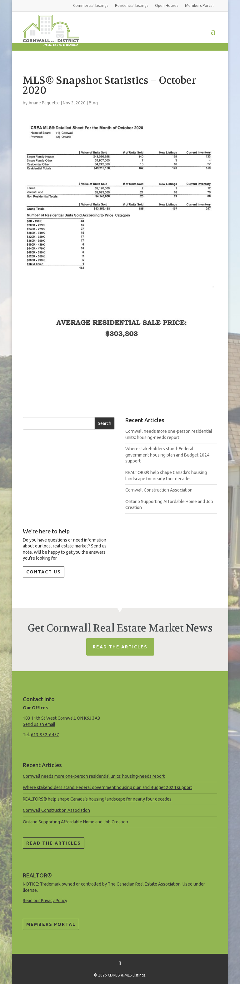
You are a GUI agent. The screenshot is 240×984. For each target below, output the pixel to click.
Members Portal (51, 924)
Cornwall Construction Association (158, 489)
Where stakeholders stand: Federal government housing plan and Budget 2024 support (167, 454)
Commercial (90, 5)
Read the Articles (53, 843)
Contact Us (43, 571)
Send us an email (39, 724)
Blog (93, 102)
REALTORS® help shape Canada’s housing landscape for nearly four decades (97, 799)
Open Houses (166, 5)
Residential (131, 5)
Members (199, 5)
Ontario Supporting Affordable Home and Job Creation (75, 821)
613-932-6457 (45, 734)
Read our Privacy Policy (45, 900)
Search (104, 423)
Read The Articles (120, 646)
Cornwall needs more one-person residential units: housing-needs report (94, 776)
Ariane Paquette (44, 102)
